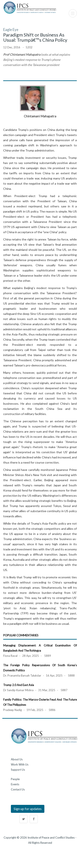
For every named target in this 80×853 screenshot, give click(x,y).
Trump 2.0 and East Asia (18, 685)
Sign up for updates (28, 809)
